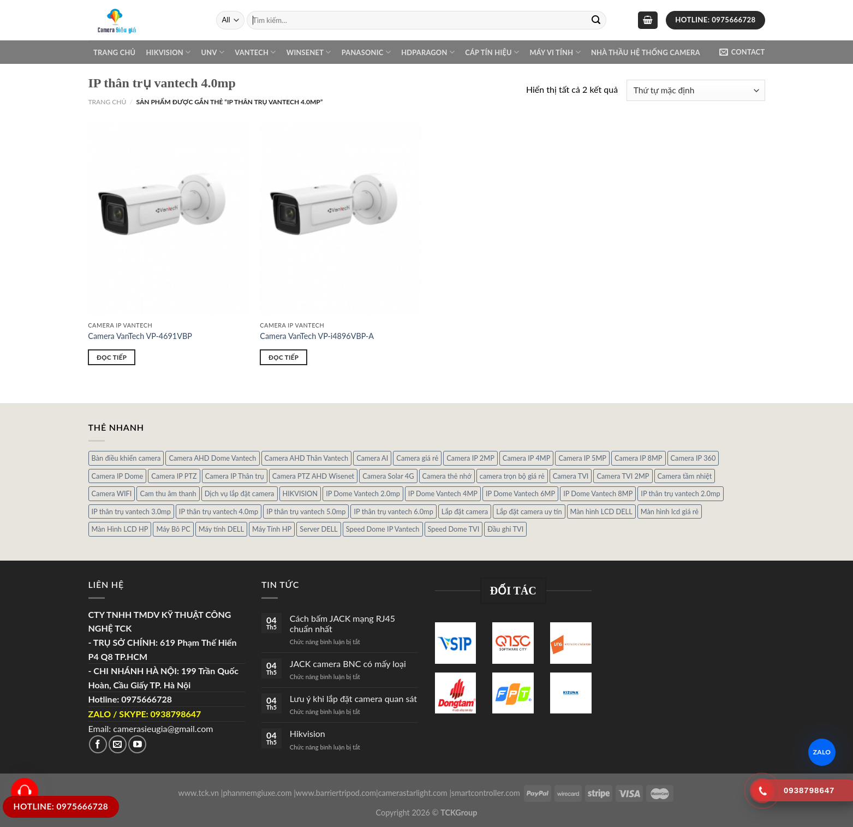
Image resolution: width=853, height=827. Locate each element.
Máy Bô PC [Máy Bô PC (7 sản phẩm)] (173, 529)
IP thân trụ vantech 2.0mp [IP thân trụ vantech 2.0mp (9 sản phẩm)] (680, 493)
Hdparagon (428, 52)
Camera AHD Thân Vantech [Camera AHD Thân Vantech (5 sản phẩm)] (307, 458)
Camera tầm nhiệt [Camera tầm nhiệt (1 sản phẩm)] (685, 476)
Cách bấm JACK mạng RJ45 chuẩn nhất (342, 623)
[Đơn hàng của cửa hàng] (696, 90)
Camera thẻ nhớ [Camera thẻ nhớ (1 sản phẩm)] (447, 476)
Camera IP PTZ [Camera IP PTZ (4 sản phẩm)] (174, 476)
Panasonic (366, 52)
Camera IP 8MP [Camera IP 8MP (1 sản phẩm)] (639, 458)
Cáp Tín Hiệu (492, 52)
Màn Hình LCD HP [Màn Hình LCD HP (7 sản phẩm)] (120, 529)
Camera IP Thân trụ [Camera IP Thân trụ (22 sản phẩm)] (234, 476)
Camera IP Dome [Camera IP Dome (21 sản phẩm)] (118, 476)
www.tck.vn (198, 793)
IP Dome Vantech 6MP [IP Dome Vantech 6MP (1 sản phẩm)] (520, 493)
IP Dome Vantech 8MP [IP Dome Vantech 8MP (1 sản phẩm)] (598, 493)
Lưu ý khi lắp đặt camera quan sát (353, 698)
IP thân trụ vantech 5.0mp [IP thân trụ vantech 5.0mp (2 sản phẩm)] (305, 511)
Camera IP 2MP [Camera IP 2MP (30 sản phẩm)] (470, 458)
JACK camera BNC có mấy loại (348, 663)
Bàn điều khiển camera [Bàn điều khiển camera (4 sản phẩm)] (126, 458)
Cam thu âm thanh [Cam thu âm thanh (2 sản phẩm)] (168, 493)
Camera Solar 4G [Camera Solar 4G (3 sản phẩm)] (388, 476)
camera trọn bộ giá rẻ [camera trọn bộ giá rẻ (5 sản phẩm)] (512, 476)
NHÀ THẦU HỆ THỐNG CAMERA (645, 52)
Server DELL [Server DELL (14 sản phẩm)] (318, 529)
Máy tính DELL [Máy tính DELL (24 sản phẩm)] (221, 529)
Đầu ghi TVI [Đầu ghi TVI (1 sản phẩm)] (505, 529)
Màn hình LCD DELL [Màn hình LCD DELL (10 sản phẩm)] (601, 511)
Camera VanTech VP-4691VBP (140, 336)
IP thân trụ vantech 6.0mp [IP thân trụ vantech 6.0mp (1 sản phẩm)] (393, 511)
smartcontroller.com (485, 793)
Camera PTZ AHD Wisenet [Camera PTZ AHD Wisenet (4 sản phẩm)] (313, 476)
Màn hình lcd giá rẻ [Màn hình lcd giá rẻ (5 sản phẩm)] (670, 511)
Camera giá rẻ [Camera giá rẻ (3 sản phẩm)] (417, 458)
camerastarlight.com (413, 793)
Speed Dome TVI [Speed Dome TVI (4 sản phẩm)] (454, 529)
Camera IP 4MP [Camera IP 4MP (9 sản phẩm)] (527, 458)
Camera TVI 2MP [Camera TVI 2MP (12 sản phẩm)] (622, 476)
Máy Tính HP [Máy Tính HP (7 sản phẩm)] (271, 529)
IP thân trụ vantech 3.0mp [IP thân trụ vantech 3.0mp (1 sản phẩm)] (131, 511)
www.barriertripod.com (336, 793)
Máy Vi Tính (554, 52)
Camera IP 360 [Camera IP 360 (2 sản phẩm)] (693, 458)
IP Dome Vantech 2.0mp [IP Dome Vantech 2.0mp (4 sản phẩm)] (363, 493)
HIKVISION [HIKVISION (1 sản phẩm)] (300, 493)
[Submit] (596, 20)
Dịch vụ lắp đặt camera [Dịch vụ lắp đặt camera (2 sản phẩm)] (240, 493)
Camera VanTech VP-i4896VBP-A (317, 336)
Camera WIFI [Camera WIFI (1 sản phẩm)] (112, 493)
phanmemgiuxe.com (257, 793)
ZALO (822, 752)
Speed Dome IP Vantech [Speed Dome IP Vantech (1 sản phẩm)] (383, 529)
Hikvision (168, 52)
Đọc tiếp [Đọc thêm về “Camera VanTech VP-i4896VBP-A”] (284, 357)
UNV (212, 52)
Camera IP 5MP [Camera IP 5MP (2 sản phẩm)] (582, 458)
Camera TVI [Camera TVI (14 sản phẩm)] (571, 476)
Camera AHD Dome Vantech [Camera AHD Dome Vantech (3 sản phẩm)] (212, 458)
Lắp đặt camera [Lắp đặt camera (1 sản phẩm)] (465, 511)
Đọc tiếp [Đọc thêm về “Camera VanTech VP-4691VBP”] (112, 357)
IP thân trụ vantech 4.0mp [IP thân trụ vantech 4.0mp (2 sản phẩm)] (218, 511)
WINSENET (309, 52)
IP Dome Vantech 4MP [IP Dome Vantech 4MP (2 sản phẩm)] (443, 493)
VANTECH (255, 52)
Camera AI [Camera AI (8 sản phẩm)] (372, 458)
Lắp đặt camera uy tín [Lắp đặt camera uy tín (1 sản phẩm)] (529, 511)
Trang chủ (114, 52)
